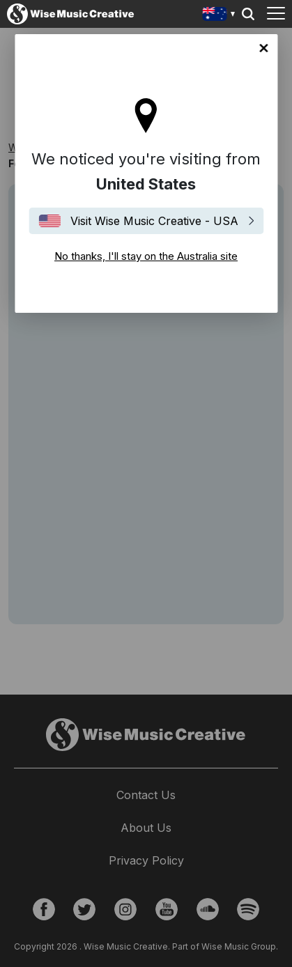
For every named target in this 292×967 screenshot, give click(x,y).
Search (248, 14)
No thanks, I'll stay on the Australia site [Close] (263, 48)
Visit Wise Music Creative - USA (154, 221)
